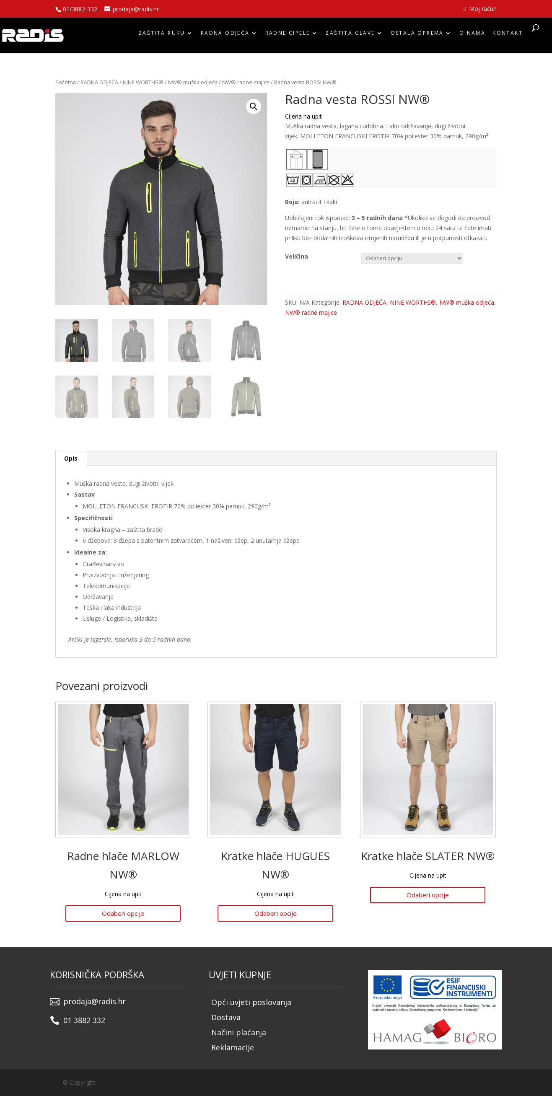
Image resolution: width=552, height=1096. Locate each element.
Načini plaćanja (238, 1032)
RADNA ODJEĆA (225, 34)
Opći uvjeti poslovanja (251, 1002)
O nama (472, 34)
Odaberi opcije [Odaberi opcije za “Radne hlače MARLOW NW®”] (123, 913)
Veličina (296, 256)
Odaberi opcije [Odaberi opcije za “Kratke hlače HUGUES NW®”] (275, 913)
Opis (71, 458)
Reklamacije (232, 1047)
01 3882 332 (84, 1020)
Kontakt (507, 34)
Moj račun (480, 9)
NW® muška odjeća (193, 82)
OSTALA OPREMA (417, 34)
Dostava (226, 1017)
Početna (65, 82)
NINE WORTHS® (143, 82)
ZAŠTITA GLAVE (350, 34)
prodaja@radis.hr (94, 1001)
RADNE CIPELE (287, 34)
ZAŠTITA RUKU (161, 34)
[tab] (71, 458)
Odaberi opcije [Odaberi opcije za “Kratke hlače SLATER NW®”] (428, 895)
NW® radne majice (246, 82)
